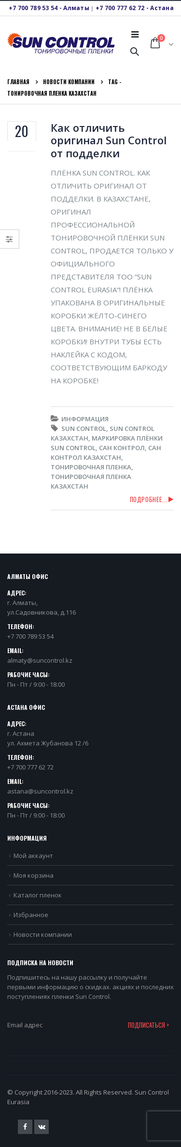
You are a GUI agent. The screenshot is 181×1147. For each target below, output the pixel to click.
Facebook (25, 1127)
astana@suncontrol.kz (40, 791)
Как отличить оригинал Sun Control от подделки (109, 140)
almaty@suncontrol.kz (39, 660)
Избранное (31, 914)
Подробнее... (148, 499)
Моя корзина (34, 875)
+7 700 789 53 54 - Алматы (49, 8)
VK (41, 1127)
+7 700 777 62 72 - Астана (135, 8)
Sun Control (83, 428)
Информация (85, 419)
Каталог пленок (38, 895)
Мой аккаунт (33, 855)
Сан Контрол (122, 447)
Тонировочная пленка (91, 467)
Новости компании (43, 934)
